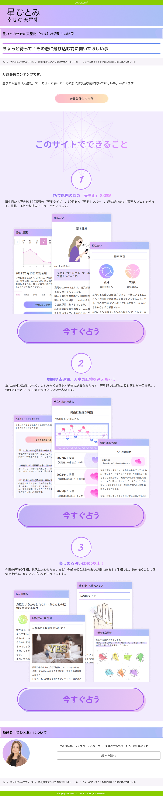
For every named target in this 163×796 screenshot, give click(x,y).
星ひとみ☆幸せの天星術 (85, 15)
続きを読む (108, 755)
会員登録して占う (81, 98)
